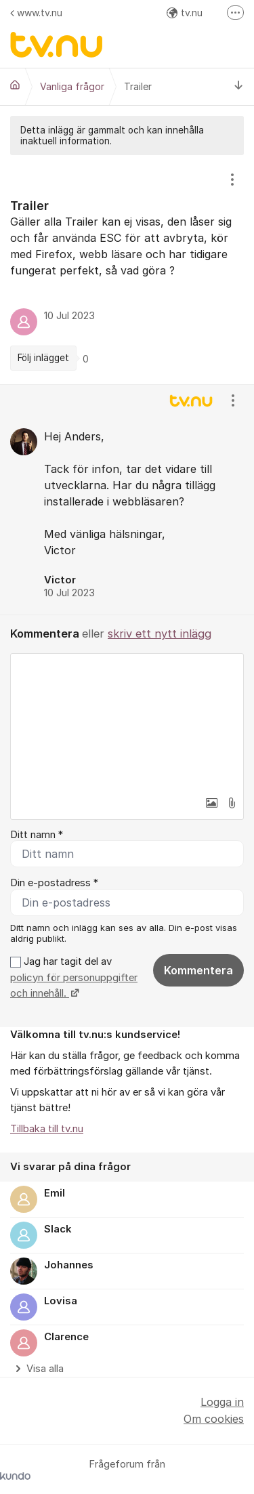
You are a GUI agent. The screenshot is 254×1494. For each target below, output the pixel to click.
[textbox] (127, 721)
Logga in (222, 1402)
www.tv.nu (36, 12)
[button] (211, 802)
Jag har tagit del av (73, 977)
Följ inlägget (43, 357)
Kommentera (198, 970)
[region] (127, 269)
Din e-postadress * (54, 883)
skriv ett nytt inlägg (159, 633)
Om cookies (214, 1419)
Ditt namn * (36, 835)
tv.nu (185, 12)
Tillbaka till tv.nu (46, 1129)
